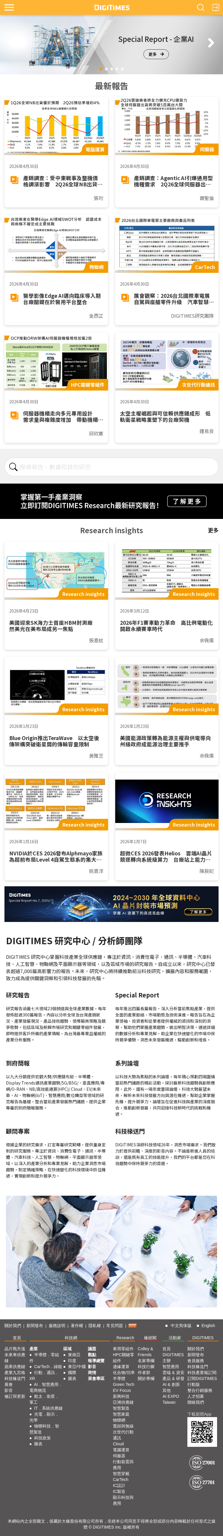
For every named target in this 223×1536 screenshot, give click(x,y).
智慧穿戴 (121, 1473)
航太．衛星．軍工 (44, 1399)
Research (125, 1337)
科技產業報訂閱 (201, 1372)
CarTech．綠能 (48, 1366)
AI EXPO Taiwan (170, 1399)
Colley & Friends (145, 1351)
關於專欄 (146, 1378)
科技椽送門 (14, 1378)
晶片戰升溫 (14, 1348)
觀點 (92, 1354)
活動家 (175, 1337)
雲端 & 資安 (173, 1372)
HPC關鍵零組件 (123, 1357)
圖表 (38, 1443)
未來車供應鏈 (14, 1357)
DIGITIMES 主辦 (173, 1357)
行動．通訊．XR (44, 1375)
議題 (92, 1348)
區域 (67, 1348)
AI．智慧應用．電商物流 (46, 1387)
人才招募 (195, 1396)
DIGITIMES (203, 1337)
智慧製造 (121, 1408)
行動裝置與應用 (123, 1464)
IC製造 (119, 1491)
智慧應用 (170, 1366)
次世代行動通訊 (123, 1435)
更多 (156, 54)
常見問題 (114, 1325)
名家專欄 (146, 1360)
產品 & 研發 (173, 1378)
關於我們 (12, 1325)
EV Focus (122, 1390)
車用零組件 (123, 1348)
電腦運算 (121, 1449)
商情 (92, 1372)
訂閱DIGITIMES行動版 (202, 1381)
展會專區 (96, 1378)
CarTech (120, 1479)
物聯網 (119, 1420)
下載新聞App (199, 1414)
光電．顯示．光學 (44, 1417)
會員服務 (195, 1360)
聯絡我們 (195, 1402)
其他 (166, 1390)
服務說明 (57, 1325)
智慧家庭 (121, 1414)
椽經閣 (150, 1337)
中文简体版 (181, 1325)
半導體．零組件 (44, 1357)
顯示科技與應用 (123, 1500)
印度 (72, 1360)
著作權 (77, 1325)
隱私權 (94, 1325)
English (208, 1325)
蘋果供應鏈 (14, 1366)
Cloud (118, 1443)
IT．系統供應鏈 (48, 1408)
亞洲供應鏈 (123, 1402)
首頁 (17, 1337)
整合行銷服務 (199, 1390)
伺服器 (119, 1455)
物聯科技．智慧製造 (44, 1429)
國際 (72, 1372)
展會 (8, 1384)
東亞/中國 (77, 1366)
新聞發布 (34, 1325)
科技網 (71, 1337)
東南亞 (74, 1354)
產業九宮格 (14, 1372)
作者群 (144, 1372)
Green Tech (123, 1384)
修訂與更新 (14, 1396)
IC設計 (119, 1485)
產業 (33, 1348)
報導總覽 (96, 1360)
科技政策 (42, 1438)
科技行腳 (146, 1366)
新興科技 (121, 1396)
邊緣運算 (121, 1366)
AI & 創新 (171, 1384)
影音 (8, 1390)
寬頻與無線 (123, 1426)
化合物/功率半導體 (124, 1375)
